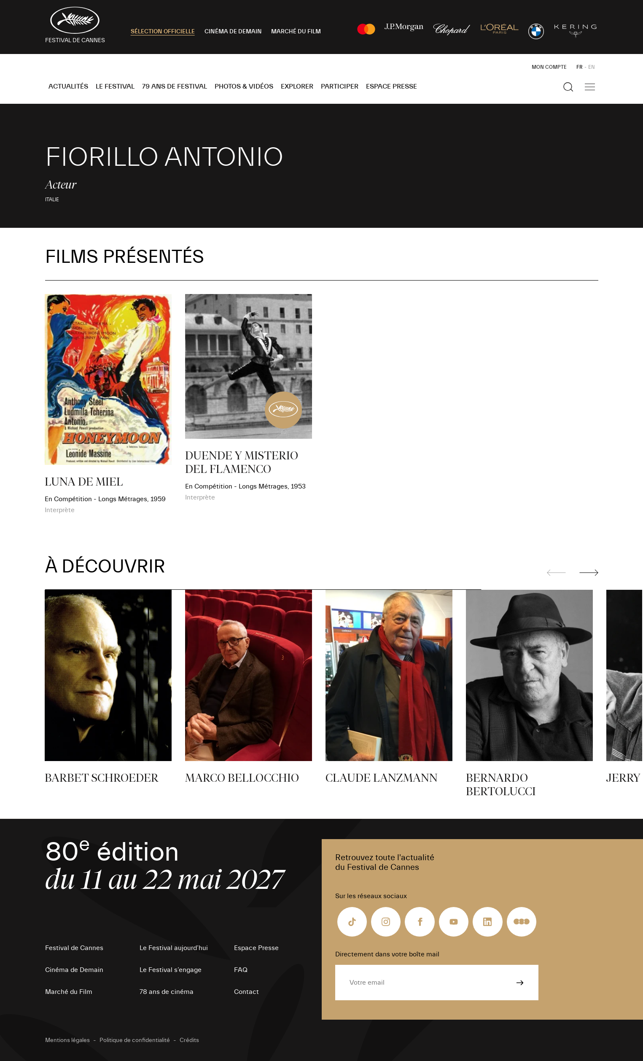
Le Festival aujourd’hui (174, 948)
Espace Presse (391, 86)
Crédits (189, 1040)
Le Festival (115, 86)
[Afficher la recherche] (568, 87)
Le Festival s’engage (171, 970)
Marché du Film (68, 992)
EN (591, 67)
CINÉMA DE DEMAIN (233, 31)
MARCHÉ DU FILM (296, 31)
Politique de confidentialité (135, 1040)
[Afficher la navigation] (590, 87)
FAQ (241, 970)
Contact (246, 992)
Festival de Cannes (74, 948)
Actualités (68, 86)
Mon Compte (549, 67)
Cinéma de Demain (74, 970)
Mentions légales (67, 1040)
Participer (339, 86)
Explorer (297, 86)
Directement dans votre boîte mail (387, 954)
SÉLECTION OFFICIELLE (163, 31)
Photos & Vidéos (244, 86)
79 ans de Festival (174, 86)
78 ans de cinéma (167, 992)
